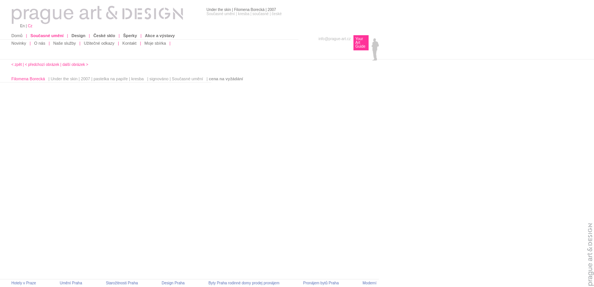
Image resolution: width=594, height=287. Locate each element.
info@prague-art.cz (335, 39)
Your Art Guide (360, 42)
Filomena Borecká (28, 78)
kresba (137, 78)
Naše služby (64, 43)
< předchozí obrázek (42, 64)
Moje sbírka (155, 43)
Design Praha (173, 283)
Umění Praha (71, 283)
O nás (39, 43)
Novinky (18, 43)
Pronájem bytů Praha (321, 283)
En (22, 26)
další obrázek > (75, 64)
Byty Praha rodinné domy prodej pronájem (243, 283)
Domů (16, 35)
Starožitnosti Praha (122, 283)
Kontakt (129, 43)
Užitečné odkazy (99, 43)
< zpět (16, 64)
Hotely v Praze (23, 283)
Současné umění (187, 78)
